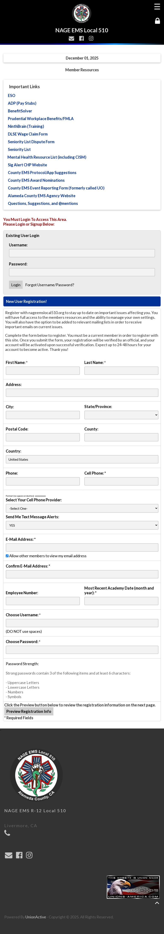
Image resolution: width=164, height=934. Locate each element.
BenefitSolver (20, 111)
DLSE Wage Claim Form (28, 134)
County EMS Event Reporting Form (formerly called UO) (56, 188)
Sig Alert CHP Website (27, 164)
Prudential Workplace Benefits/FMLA (41, 118)
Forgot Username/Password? (49, 284)
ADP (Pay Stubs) (22, 103)
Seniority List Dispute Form (31, 141)
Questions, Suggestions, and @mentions (43, 203)
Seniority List (19, 149)
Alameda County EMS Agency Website (41, 195)
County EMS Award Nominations (36, 180)
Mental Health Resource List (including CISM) (46, 157)
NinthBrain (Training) (26, 126)
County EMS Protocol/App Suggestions (42, 172)
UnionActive (35, 917)
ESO (11, 95)
